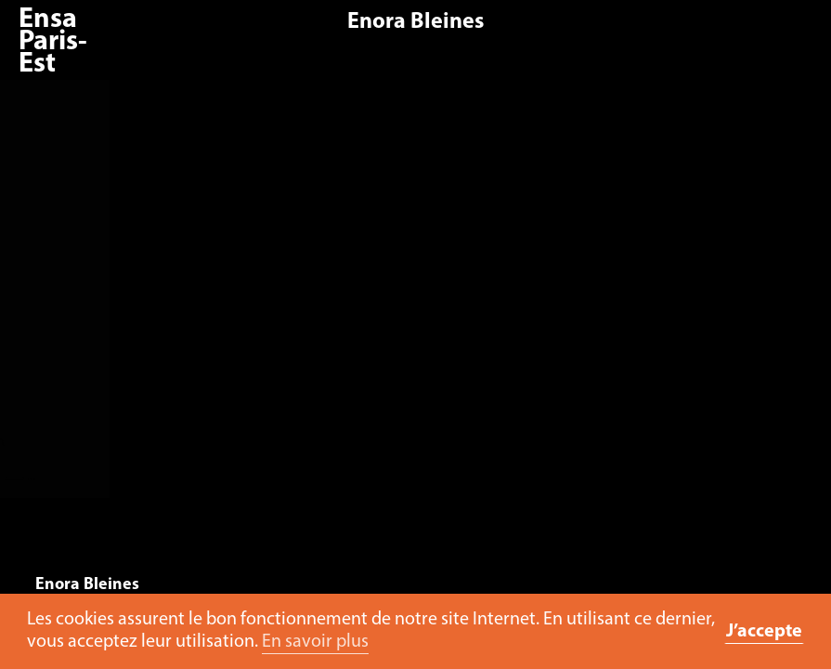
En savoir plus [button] (315, 642)
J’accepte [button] (764, 632)
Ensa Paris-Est (53, 42)
